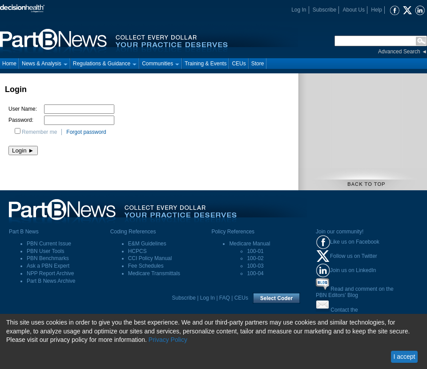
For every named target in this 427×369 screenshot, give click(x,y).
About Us (354, 10)
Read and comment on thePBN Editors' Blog (355, 292)
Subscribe (324, 10)
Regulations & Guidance (105, 63)
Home (9, 63)
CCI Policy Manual (150, 258)
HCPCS (137, 251)
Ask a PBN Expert (48, 266)
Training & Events (205, 63)
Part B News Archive (51, 281)
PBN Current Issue (49, 244)
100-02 (255, 258)
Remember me (39, 132)
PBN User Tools (45, 251)
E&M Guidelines (147, 244)
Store (257, 63)
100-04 (255, 273)
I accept (404, 356)
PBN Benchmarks (48, 258)
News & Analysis (45, 63)
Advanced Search (399, 51)
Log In (298, 10)
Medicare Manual (249, 244)
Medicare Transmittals (154, 273)
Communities (160, 63)
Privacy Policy (168, 339)
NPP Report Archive (50, 273)
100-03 (255, 266)
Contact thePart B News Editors (339, 313)
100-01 (255, 251)
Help (376, 10)
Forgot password (86, 132)
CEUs (239, 63)
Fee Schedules (146, 266)
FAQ (224, 298)
